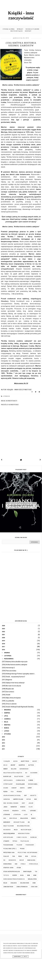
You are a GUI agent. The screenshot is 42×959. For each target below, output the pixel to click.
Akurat (13, 765)
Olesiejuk (33, 837)
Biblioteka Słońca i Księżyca (12, 772)
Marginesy (6, 822)
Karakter (14, 807)
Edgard (5, 788)
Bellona (13, 769)
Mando (33, 818)
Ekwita (22, 788)
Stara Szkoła (33, 864)
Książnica (15, 810)
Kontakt (28, 31)
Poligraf (19, 845)
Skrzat (21, 860)
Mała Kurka (24, 818)
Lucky (26, 814)
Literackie (6, 396)
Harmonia (6, 799)
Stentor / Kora (8, 867)
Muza (15, 829)
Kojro (31, 807)
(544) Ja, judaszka (8, 701)
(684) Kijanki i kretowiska (21, 505)
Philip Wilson (24, 841)
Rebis (20, 856)
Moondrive (7, 829)
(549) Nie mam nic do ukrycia (11, 686)
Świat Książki (27, 871)
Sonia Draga (7, 864)
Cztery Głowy (8, 784)
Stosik (19, 867)
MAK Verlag (13, 818)
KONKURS (6, 810)
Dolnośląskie (20, 784)
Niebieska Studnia (23, 833)
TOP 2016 (6, 875)
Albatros (22, 765)
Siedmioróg (12, 860)
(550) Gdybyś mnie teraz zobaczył (13, 683)
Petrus (15, 841)
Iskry (23, 803)
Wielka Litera (32, 879)
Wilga (5, 883)
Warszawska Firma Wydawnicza (14, 879)
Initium (28, 799)
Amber (5, 769)
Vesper (14, 875)
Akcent (34, 761)
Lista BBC (33, 810)
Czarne (30, 780)
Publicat (6, 856)
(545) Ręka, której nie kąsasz (11, 698)
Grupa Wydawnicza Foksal (12, 795)
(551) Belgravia (7, 679)
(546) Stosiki (6, 695)
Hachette (33, 795)
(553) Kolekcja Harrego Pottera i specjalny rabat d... (18, 674)
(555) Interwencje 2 (8, 667)
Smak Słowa (31, 860)
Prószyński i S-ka (8, 852)
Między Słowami (8, 826)
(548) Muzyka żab (8, 689)
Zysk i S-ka (34, 886)
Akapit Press (25, 761)
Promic (22, 848)
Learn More (17, 956)
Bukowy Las (7, 776)
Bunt (28, 776)
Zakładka (13, 883)
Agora (15, 761)
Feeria (5, 791)
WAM (34, 875)
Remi (26, 856)
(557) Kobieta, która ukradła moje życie (14, 661)
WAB (28, 875)
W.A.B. (22, 875)
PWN (13, 856)
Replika (33, 856)
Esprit (30, 788)
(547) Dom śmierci (8, 692)
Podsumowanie (8, 845)
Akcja (5, 765)
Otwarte (6, 841)
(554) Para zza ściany (9, 671)
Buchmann (33, 772)
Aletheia (31, 765)
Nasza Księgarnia (9, 833)
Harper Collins (18, 799)
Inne (35, 799)
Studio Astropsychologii (11, 871)
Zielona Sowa (24, 883)
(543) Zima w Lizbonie (9, 704)
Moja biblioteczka (23, 826)
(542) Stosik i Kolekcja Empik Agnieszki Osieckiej (17, 707)
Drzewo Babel (33, 784)
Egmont (14, 788)
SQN (16, 864)
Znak (34, 883)
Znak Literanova (21, 886)
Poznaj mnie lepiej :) (10, 848)
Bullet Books (18, 776)
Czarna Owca (20, 780)
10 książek (6, 761)
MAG (4, 818)
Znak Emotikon (8, 886)
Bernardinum (24, 769)
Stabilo (23, 864)
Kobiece (22, 807)
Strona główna (9, 29)
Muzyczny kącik (17, 31)
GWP (25, 795)
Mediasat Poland (19, 822)
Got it (25, 956)
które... (24, 810)
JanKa (5, 807)
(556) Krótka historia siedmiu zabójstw (14, 664)
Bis (26, 772)
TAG (36, 871)
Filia (12, 791)
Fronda (19, 791)
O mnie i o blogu (22, 837)
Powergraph (30, 845)
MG (29, 822)
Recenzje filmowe (32, 29)
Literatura (16, 814)
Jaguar (30, 803)
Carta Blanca (7, 780)
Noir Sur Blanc (8, 837)
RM (4, 860)
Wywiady (20, 29)
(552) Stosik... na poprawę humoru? (13, 676)
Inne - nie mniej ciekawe (10, 803)
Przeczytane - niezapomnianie (27, 852)
